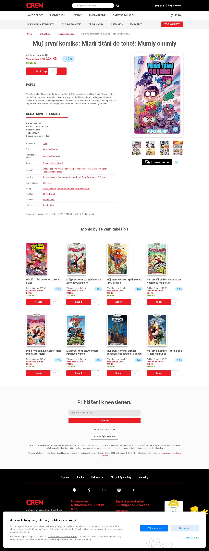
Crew (45, 143)
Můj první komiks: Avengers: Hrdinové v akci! (82, 352)
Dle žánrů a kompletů (41, 24)
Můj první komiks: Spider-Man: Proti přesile (124, 281)
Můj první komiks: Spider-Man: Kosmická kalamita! (165, 281)
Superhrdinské (49, 163)
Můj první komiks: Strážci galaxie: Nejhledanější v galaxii (124, 352)
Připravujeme (97, 15)
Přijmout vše (154, 528)
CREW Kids (117, 24)
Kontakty (144, 477)
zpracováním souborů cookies (62, 536)
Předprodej (57, 15)
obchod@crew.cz (104, 436)
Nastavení (184, 528)
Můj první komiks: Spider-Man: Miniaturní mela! (44, 352)
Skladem (31, 62)
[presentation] (186, 149)
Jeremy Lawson (50, 177)
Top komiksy (172, 24)
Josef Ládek (48, 205)
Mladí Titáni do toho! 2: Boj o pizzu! (43, 281)
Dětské (60, 163)
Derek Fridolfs (83, 177)
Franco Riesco (49, 188)
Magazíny (136, 24)
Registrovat (174, 5)
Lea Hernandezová (67, 177)
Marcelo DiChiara (98, 177)
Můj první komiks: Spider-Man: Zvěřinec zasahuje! (84, 281)
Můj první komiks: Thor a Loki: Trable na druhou (164, 352)
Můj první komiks (50, 149)
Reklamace (97, 477)
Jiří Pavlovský (49, 194)
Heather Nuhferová (78, 169)
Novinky (76, 15)
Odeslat (104, 420)
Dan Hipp (47, 183)
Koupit (42, 71)
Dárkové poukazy (123, 15)
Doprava (64, 477)
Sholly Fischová (50, 169)
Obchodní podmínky (121, 477)
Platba (80, 477)
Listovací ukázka (157, 162)
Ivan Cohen (63, 169)
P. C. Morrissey (95, 169)
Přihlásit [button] (157, 5)
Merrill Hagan (57, 172)
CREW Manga (96, 24)
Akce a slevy (35, 15)
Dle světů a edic (71, 24)
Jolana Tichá (49, 199)
